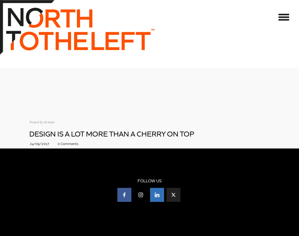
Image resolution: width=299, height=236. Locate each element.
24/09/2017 (39, 144)
